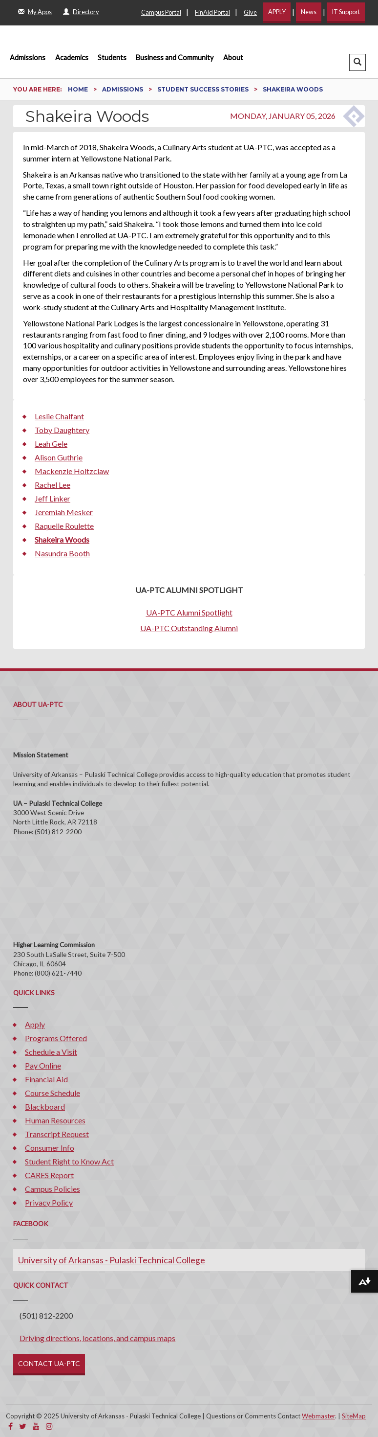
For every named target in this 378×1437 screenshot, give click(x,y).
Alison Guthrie (59, 457)
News (308, 12)
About (233, 57)
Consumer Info (49, 1147)
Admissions (27, 57)
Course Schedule (52, 1092)
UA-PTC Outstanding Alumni (189, 628)
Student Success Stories (203, 89)
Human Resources (55, 1120)
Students (112, 57)
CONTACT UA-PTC (49, 1363)
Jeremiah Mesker (64, 512)
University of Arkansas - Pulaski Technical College (111, 1260)
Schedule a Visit (51, 1051)
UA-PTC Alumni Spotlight (189, 612)
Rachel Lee (52, 484)
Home (78, 89)
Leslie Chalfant (59, 416)
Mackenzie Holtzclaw (72, 471)
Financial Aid (46, 1079)
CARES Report (49, 1175)
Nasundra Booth (62, 553)
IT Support (346, 12)
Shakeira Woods (62, 539)
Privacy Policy (49, 1202)
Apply (35, 1024)
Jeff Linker (52, 498)
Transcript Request (57, 1134)
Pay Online (43, 1065)
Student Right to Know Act (69, 1161)
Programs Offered (56, 1038)
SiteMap (354, 1416)
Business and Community (174, 57)
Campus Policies (52, 1188)
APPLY (277, 12)
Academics (71, 57)
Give (250, 12)
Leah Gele (51, 443)
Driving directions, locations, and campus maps (97, 1338)
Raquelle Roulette (64, 525)
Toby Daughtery (62, 429)
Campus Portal (161, 12)
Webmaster (318, 1416)
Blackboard (45, 1106)
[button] (357, 62)
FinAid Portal (212, 12)
